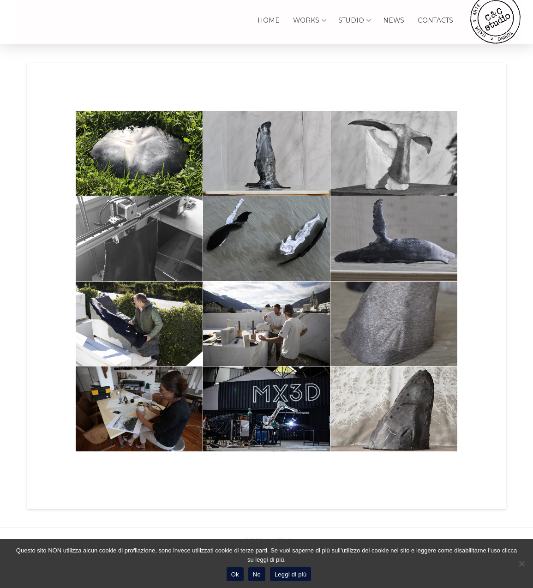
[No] (521, 563)
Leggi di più (291, 574)
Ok (235, 574)
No (257, 574)
